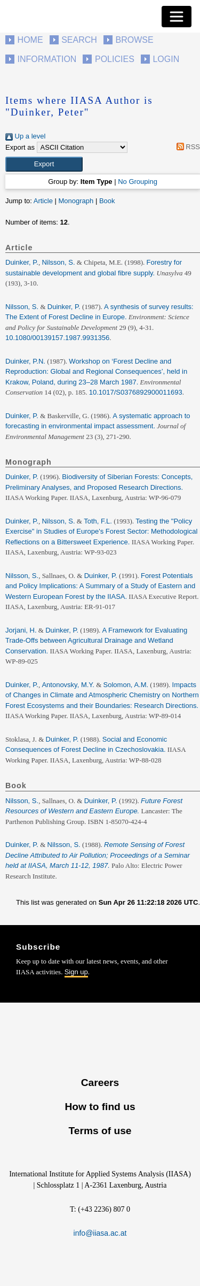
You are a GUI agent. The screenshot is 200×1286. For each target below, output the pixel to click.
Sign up (76, 972)
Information (47, 59)
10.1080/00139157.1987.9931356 (57, 338)
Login (166, 59)
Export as (20, 147)
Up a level (25, 136)
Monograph (75, 201)
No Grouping (137, 182)
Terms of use (99, 1130)
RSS (186, 147)
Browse (134, 39)
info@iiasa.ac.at (100, 1233)
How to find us (100, 1106)
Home (30, 39)
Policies (114, 59)
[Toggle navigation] (176, 16)
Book (107, 201)
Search (79, 39)
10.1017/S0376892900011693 (135, 392)
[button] (44, 164)
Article (43, 201)
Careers (100, 1082)
